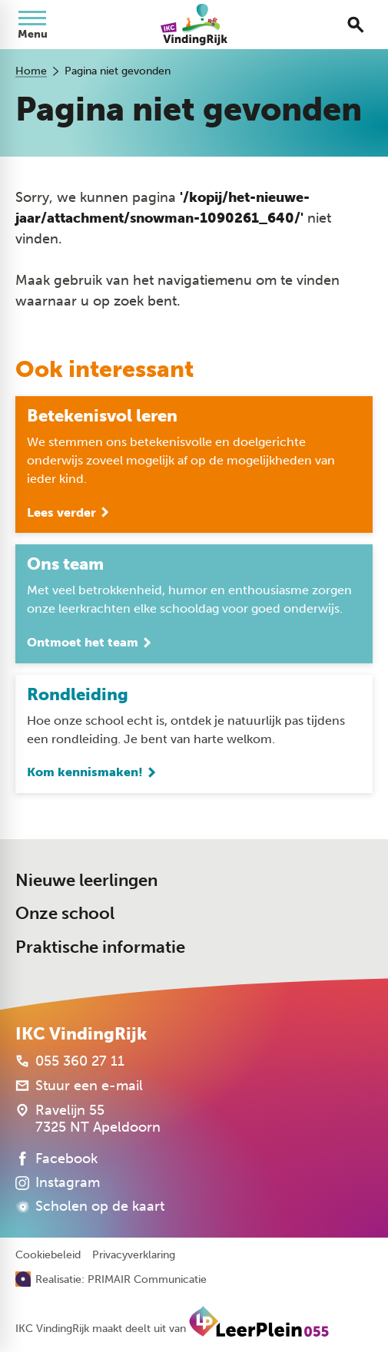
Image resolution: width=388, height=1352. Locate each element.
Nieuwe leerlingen (86, 880)
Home (31, 71)
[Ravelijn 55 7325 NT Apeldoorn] (88, 1118)
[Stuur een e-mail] (79, 1085)
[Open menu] (32, 24)
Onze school (64, 913)
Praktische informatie (100, 947)
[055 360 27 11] (69, 1061)
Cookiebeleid (48, 1255)
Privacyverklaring (133, 1255)
